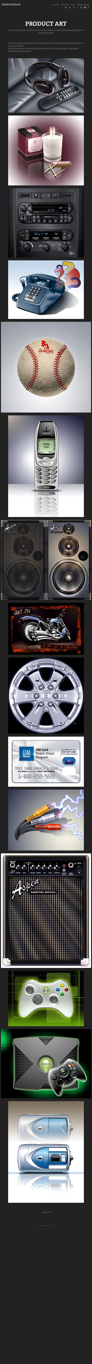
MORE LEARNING (83, 5)
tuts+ (73, 5)
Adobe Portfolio (49, 1225)
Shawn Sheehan (11, 4)
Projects (65, 5)
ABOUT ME (55, 5)
